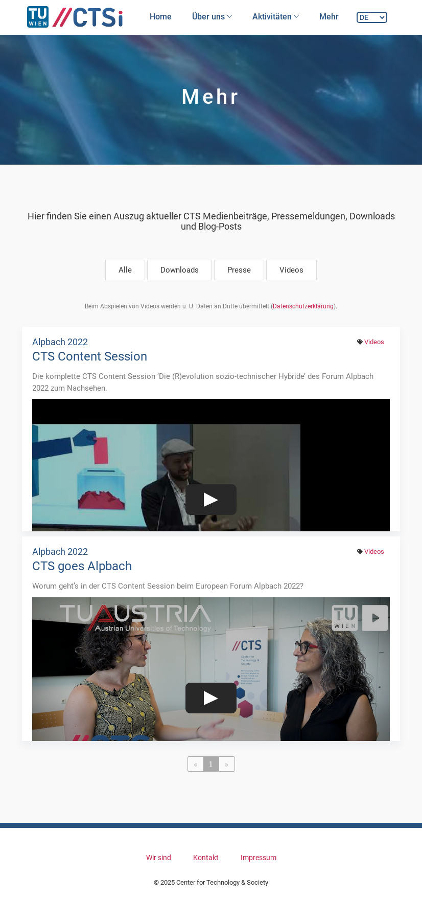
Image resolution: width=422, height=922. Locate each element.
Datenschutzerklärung (303, 306)
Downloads (179, 270)
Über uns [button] (212, 16)
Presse (239, 270)
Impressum (258, 857)
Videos (291, 270)
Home (161, 16)
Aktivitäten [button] (275, 16)
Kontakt (206, 857)
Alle (125, 270)
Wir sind (158, 857)
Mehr (329, 16)
